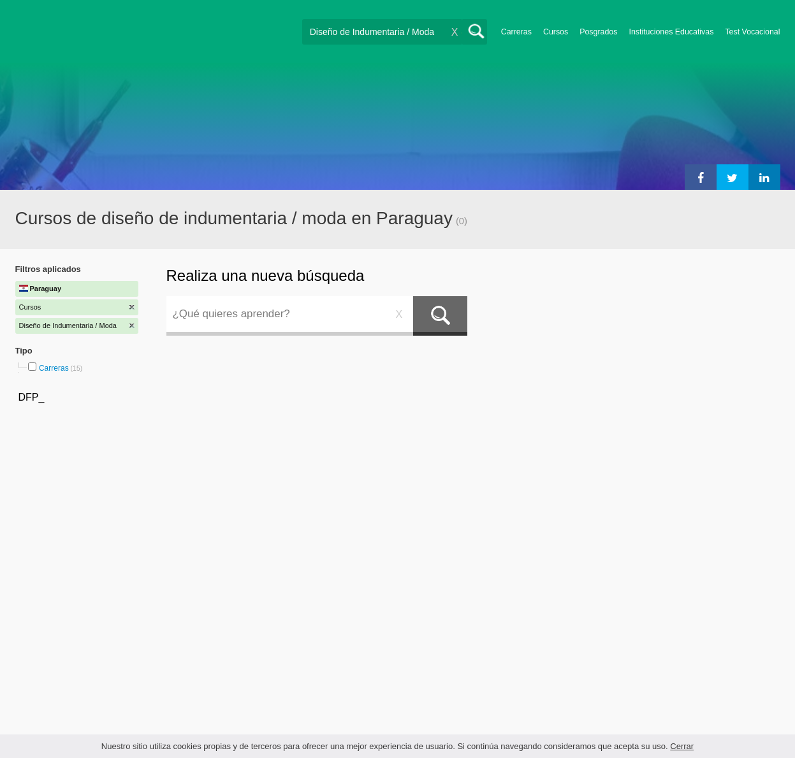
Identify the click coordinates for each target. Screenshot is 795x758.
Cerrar (682, 746)
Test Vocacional (752, 32)
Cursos (555, 32)
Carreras (516, 32)
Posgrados (598, 32)
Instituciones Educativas (671, 32)
